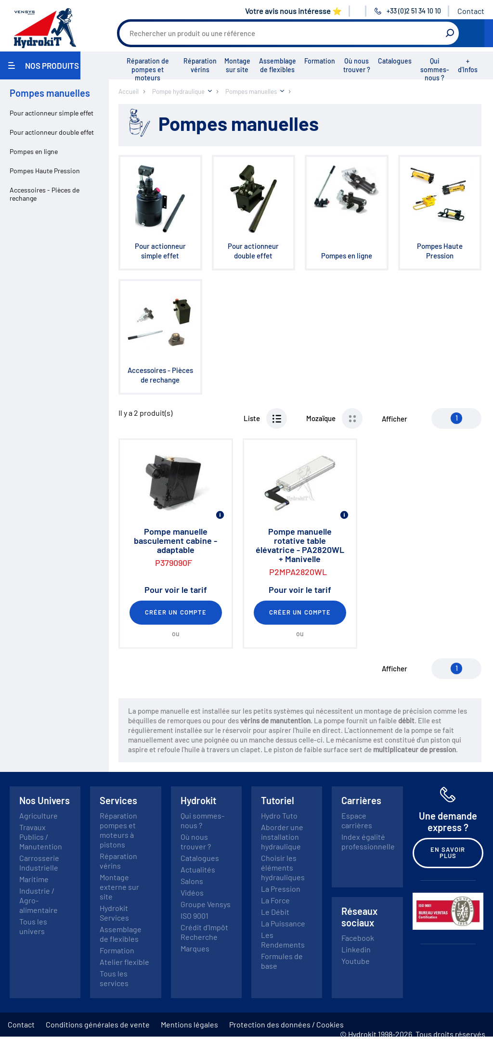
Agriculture (38, 815)
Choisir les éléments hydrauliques (283, 867)
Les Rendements (283, 939)
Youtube (355, 960)
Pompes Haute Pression (45, 171)
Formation (319, 61)
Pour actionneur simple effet (51, 113)
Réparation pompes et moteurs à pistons (118, 830)
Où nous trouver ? (356, 65)
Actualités (198, 869)
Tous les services (114, 978)
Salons (192, 880)
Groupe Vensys (206, 904)
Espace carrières (356, 820)
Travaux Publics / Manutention (40, 836)
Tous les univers (33, 926)
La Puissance (283, 923)
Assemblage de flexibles (277, 65)
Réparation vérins (200, 65)
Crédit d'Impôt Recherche (204, 932)
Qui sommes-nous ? (434, 69)
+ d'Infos (468, 65)
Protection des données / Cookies (286, 1024)
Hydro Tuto (279, 815)
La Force (275, 900)
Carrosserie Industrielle (39, 862)
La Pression (280, 888)
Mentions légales (189, 1024)
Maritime (34, 879)
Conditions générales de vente (98, 1024)
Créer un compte (176, 612)
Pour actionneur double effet (52, 132)
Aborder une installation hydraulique (282, 836)
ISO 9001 (194, 915)
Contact (470, 10)
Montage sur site (237, 65)
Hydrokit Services (114, 912)
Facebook (357, 937)
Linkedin (356, 949)
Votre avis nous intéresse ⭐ (293, 10)
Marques (195, 948)
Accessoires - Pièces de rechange (44, 194)
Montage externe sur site (119, 886)
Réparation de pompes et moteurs (148, 69)
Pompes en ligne (34, 151)
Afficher (394, 418)
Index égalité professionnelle (368, 841)
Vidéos (192, 892)
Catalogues (395, 61)
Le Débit (275, 911)
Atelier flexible (124, 961)
